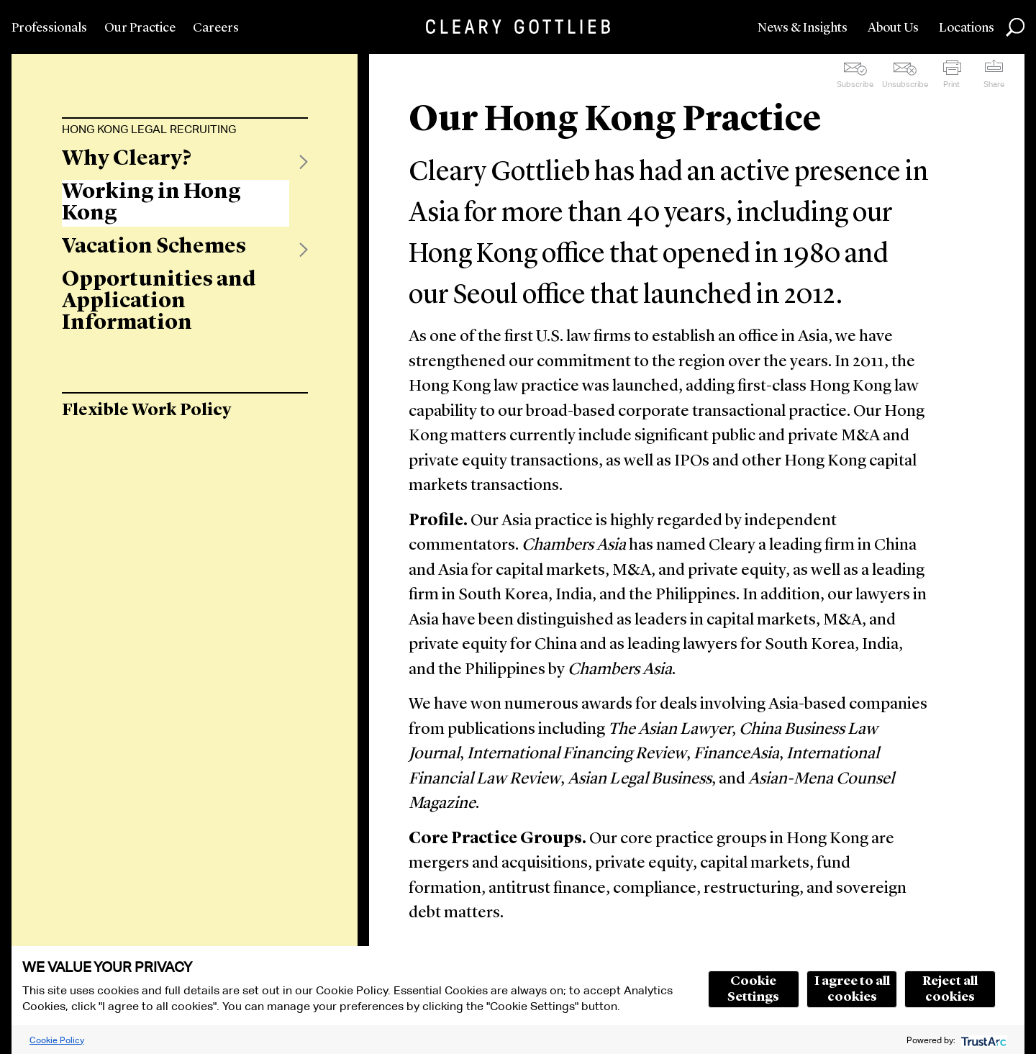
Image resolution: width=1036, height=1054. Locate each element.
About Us (893, 28)
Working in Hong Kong (151, 202)
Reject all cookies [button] (950, 989)
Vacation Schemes (154, 247)
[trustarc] (982, 1040)
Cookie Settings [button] (753, 989)
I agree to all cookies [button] (852, 989)
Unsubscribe (905, 84)
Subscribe (855, 84)
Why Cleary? (126, 159)
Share (993, 84)
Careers (216, 28)
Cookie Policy (56, 1040)
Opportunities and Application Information (159, 301)
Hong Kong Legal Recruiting (149, 129)
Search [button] (1015, 27)
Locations (966, 28)
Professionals (49, 28)
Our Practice (140, 28)
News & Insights (803, 28)
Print (951, 84)
